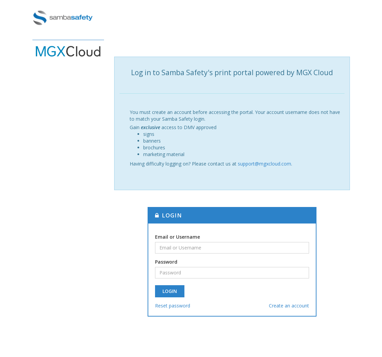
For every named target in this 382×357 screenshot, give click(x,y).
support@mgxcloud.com (264, 163)
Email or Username (177, 237)
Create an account (289, 305)
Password (166, 262)
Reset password (172, 305)
